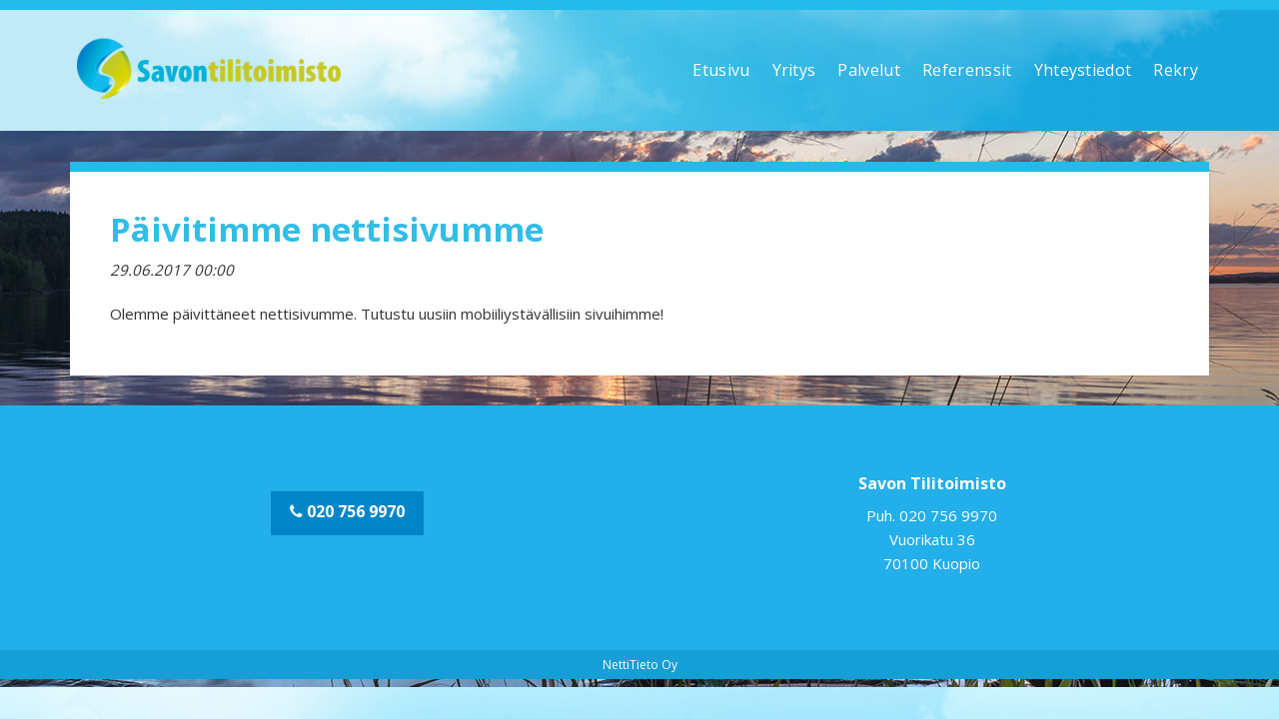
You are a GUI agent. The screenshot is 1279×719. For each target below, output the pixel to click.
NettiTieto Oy (640, 664)
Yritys (794, 70)
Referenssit (967, 70)
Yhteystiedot (1083, 70)
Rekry (1175, 70)
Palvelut (868, 70)
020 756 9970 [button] (347, 511)
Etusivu (720, 70)
